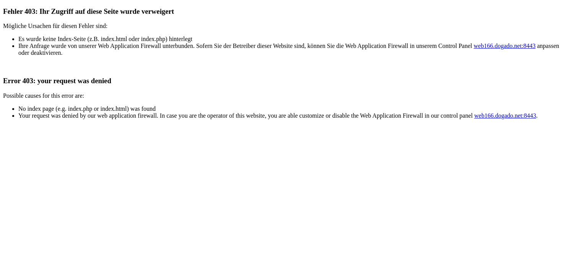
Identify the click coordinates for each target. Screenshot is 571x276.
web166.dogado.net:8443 (505, 46)
